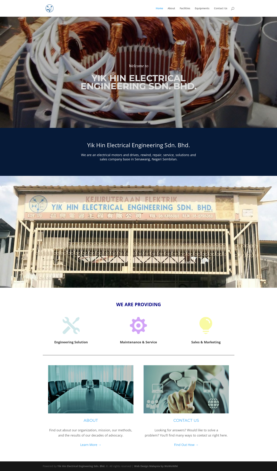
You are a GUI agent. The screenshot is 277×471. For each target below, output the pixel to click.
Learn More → (90, 445)
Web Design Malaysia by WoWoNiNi (156, 466)
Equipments (202, 8)
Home (159, 8)
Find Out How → (186, 445)
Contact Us (220, 8)
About (171, 8)
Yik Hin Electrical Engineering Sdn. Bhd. (81, 466)
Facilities (185, 8)
